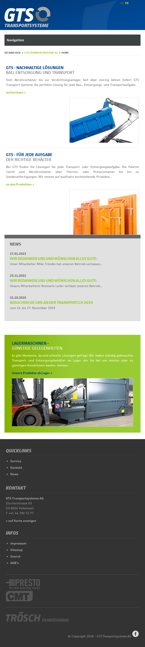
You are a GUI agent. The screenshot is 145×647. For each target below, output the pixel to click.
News (14, 474)
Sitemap (16, 550)
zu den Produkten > (20, 184)
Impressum (18, 543)
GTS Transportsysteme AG (41, 52)
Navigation (15, 40)
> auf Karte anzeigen (21, 521)
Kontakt (16, 468)
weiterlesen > (16, 92)
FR (127, 3)
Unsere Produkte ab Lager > (32, 373)
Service (15, 461)
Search (15, 556)
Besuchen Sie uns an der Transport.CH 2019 (51, 302)
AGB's (14, 563)
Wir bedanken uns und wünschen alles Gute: (53, 258)
